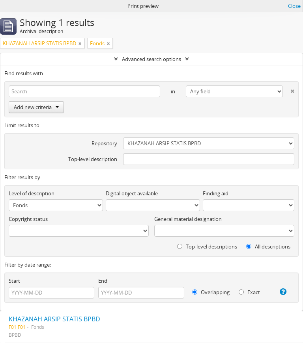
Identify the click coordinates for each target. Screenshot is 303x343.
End (102, 280)
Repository (104, 143)
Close (294, 5)
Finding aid (215, 193)
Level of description (31, 193)
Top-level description (92, 159)
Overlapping (211, 292)
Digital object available (132, 193)
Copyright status (28, 218)
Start (14, 280)
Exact (249, 292)
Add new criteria (36, 107)
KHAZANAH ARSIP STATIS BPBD (54, 319)
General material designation (188, 218)
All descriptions (268, 246)
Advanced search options (151, 59)
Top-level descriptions (207, 246)
